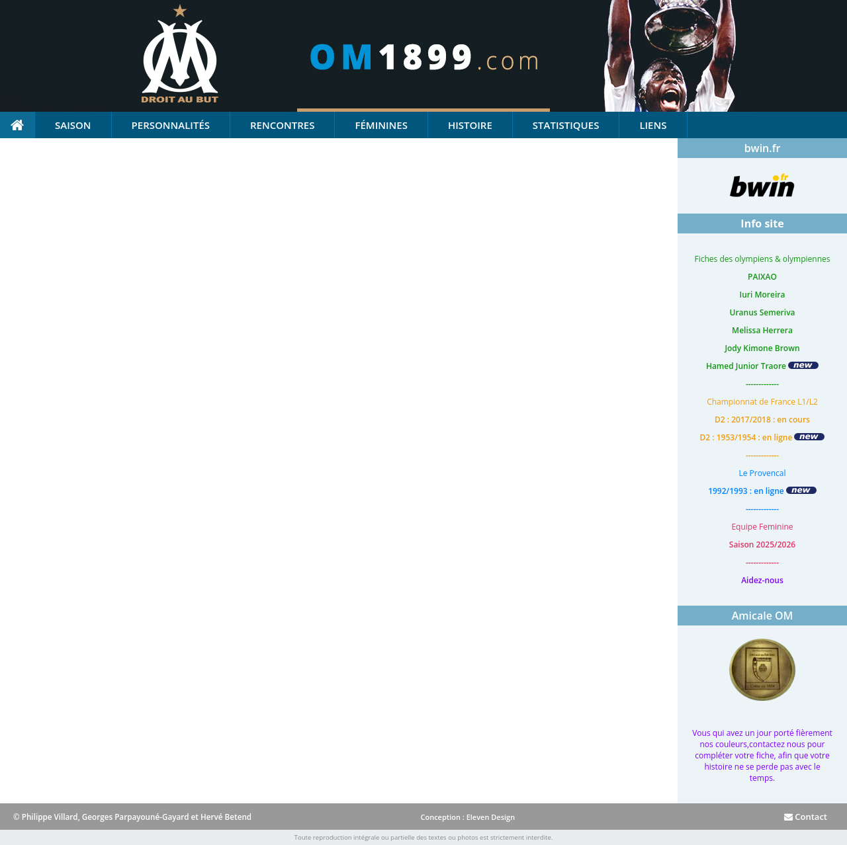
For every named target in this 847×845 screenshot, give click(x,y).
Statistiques (566, 125)
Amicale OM (762, 615)
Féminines (381, 125)
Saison (73, 125)
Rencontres (282, 125)
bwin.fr (762, 148)
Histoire (470, 125)
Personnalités (171, 125)
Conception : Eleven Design (467, 817)
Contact (805, 817)
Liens (652, 125)
